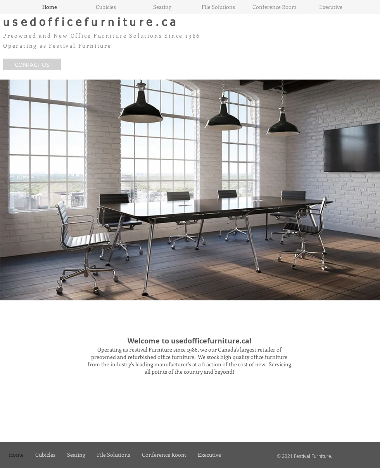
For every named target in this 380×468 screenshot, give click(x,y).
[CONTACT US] (32, 64)
